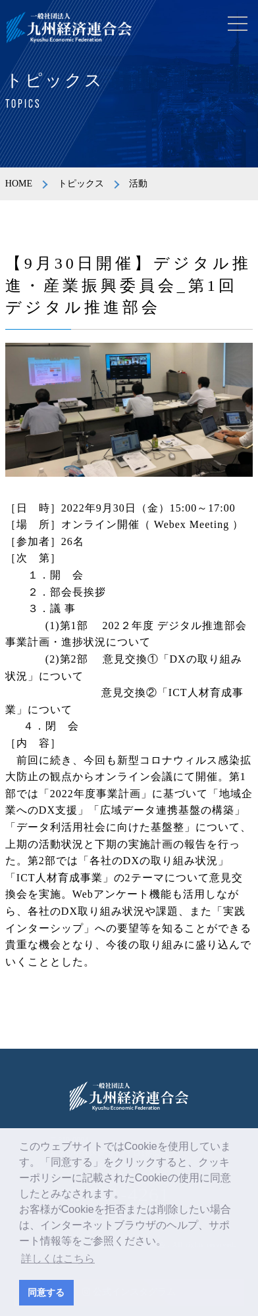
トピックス (81, 183)
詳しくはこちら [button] (58, 1258)
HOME (18, 183)
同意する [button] (46, 1292)
